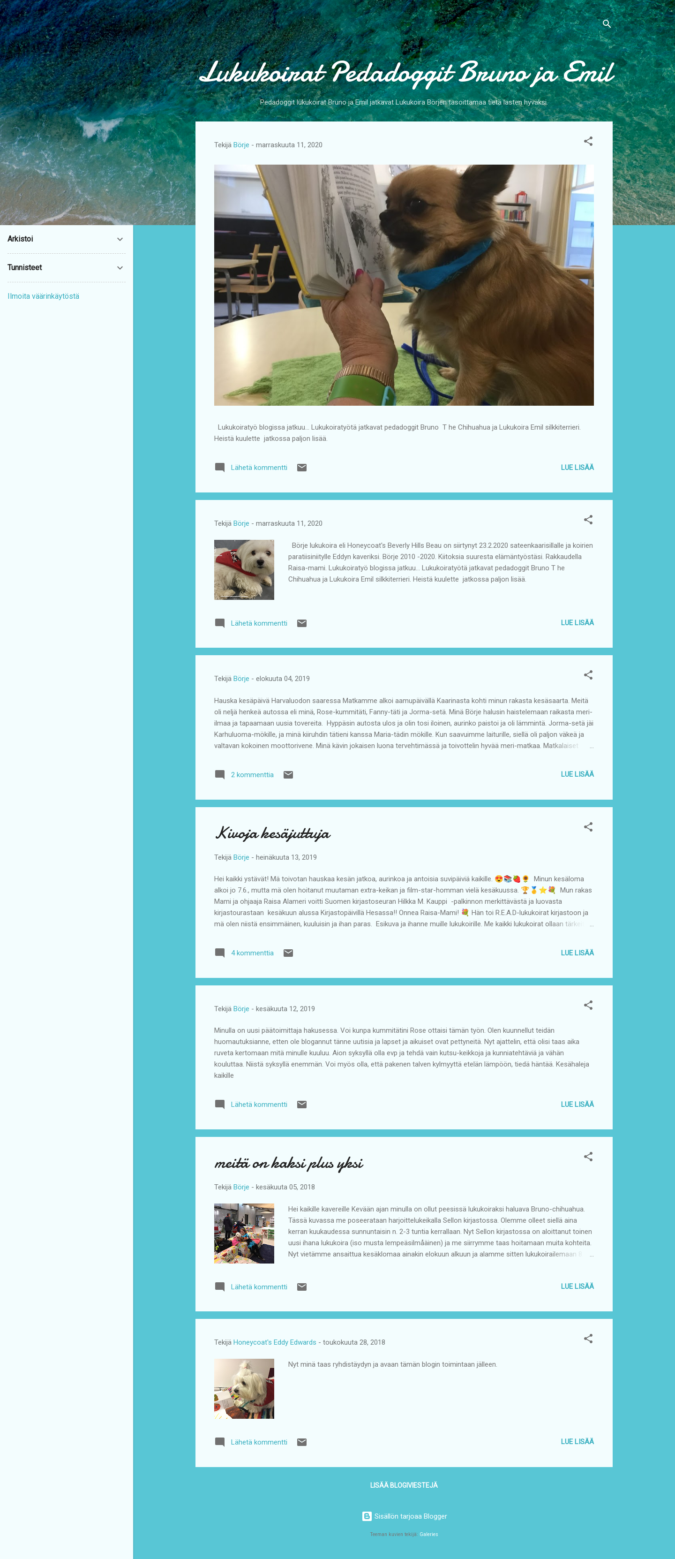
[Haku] (607, 25)
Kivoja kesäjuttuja (271, 832)
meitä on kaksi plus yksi (288, 1162)
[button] (588, 143)
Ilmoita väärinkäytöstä (43, 296)
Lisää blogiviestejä (404, 1485)
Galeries (429, 1534)
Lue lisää (577, 467)
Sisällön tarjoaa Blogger (404, 1516)
